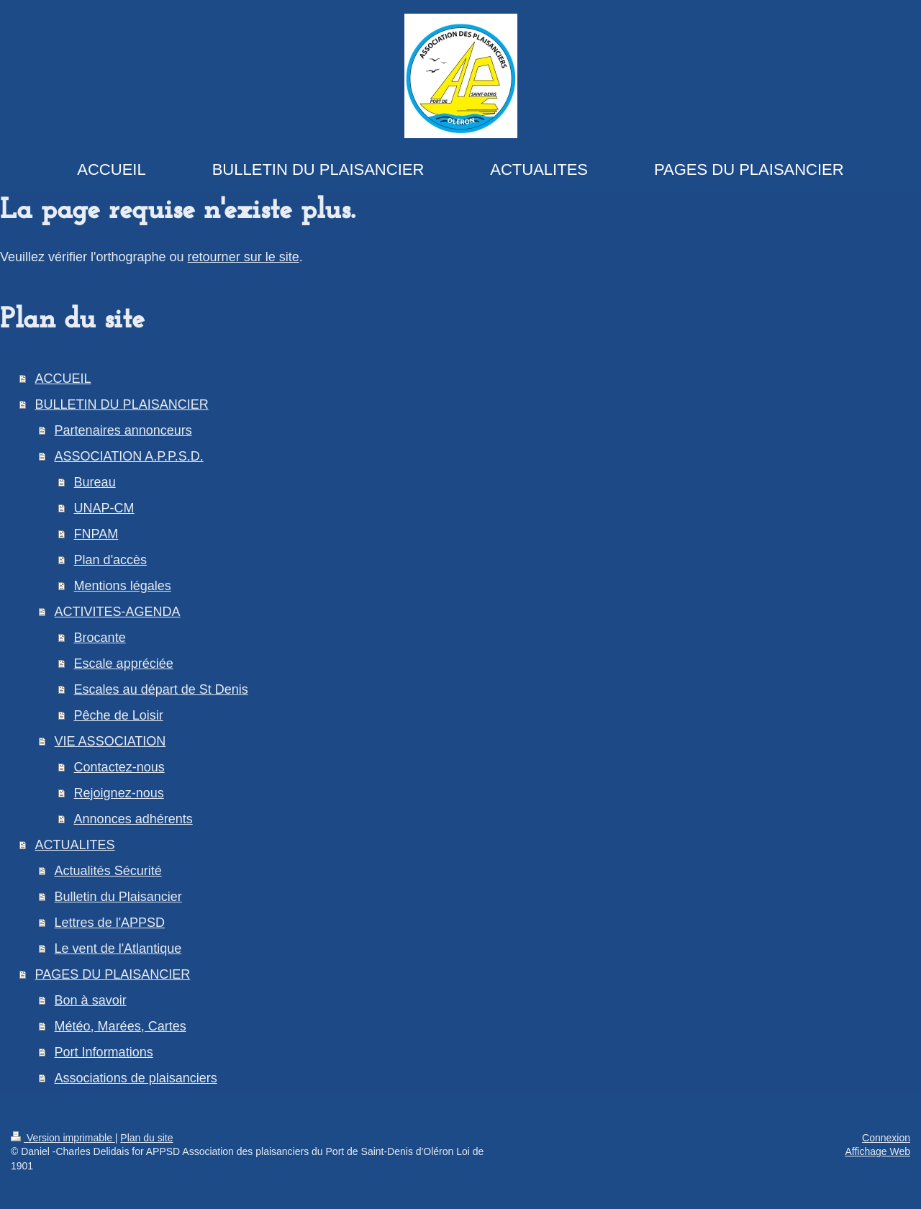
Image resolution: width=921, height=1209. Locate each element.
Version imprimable (63, 1138)
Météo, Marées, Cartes (120, 1026)
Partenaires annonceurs (123, 430)
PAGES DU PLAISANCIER (113, 974)
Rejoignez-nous (119, 793)
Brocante (100, 637)
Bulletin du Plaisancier (118, 896)
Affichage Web (877, 1151)
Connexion (886, 1138)
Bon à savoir (91, 1000)
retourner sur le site (243, 257)
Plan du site (146, 1138)
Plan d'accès (111, 560)
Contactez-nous (119, 767)
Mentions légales (122, 586)
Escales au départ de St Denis (161, 689)
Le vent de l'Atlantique (118, 948)
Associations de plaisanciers (136, 1078)
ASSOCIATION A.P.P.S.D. (129, 456)
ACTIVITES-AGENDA (118, 611)
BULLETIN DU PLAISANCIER (122, 404)
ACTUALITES (75, 845)
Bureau (95, 482)
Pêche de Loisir (118, 715)
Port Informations (104, 1052)
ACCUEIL (63, 378)
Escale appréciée (123, 663)
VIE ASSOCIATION (110, 741)
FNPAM (96, 534)
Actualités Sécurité (108, 871)
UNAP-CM (104, 508)
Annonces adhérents (133, 819)
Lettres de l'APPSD (110, 922)
